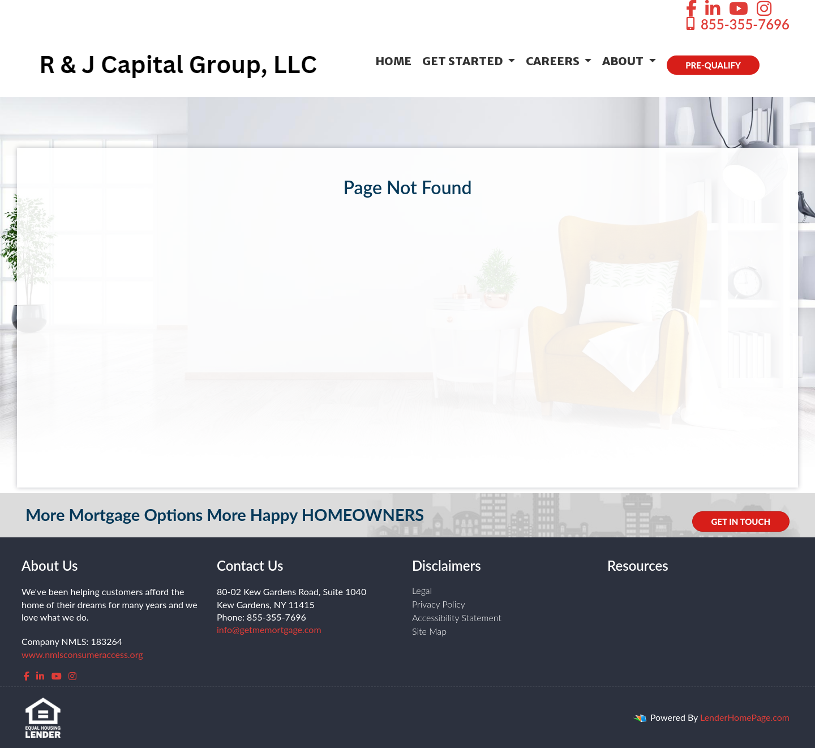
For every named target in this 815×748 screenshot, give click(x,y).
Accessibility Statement (456, 617)
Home (393, 61)
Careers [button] (554, 61)
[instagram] (72, 675)
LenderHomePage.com (745, 717)
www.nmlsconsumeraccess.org (82, 654)
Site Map (429, 631)
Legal (422, 590)
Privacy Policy (438, 604)
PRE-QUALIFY (713, 65)
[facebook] (26, 675)
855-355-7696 (737, 24)
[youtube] (57, 675)
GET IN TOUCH (740, 521)
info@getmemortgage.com (269, 629)
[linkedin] (40, 675)
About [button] (624, 61)
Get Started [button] (463, 61)
